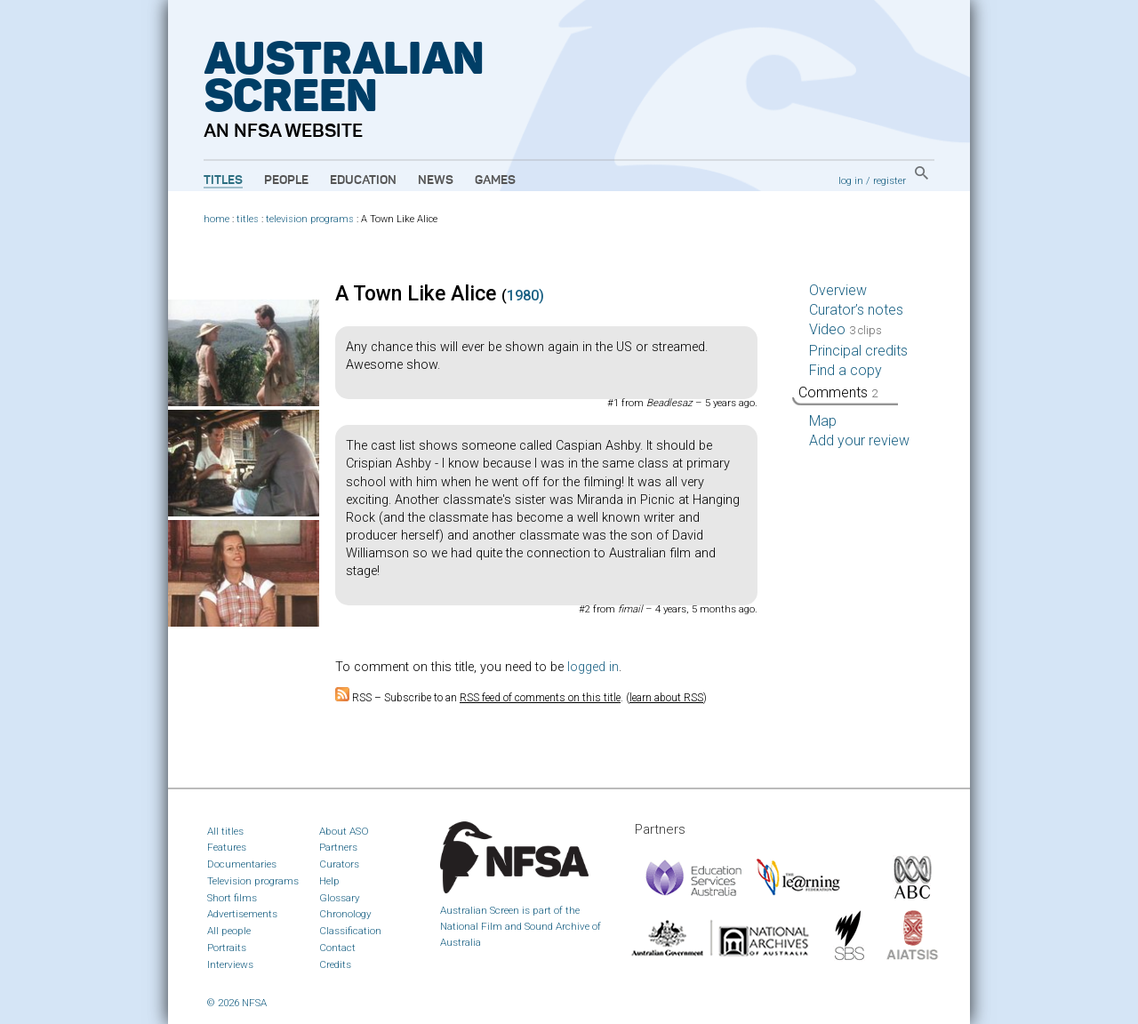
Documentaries (241, 864)
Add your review (859, 440)
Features (226, 847)
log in (850, 180)
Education (363, 180)
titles (247, 219)
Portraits (226, 947)
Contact (337, 947)
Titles (223, 180)
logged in (593, 667)
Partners (338, 847)
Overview (838, 290)
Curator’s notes (856, 309)
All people (229, 930)
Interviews (230, 964)
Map (823, 420)
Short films (232, 898)
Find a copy (845, 370)
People (286, 180)
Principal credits (858, 350)
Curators (339, 864)
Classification (350, 930)
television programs (310, 219)
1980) (525, 295)
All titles (225, 831)
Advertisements (242, 914)
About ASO (344, 831)
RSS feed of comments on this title (540, 698)
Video (845, 329)
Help (329, 881)
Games (495, 180)
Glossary (339, 898)
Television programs (253, 881)
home (216, 219)
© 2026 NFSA (237, 1002)
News (435, 180)
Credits (335, 964)
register (889, 180)
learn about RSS (666, 698)
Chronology (345, 914)
